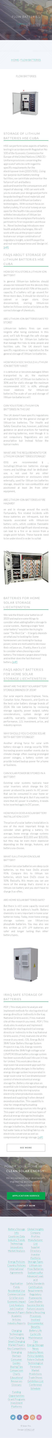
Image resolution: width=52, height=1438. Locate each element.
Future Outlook (35, 1359)
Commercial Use (17, 1294)
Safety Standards (35, 1283)
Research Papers (17, 1312)
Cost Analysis (16, 1305)
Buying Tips (16, 1366)
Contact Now (26, 1205)
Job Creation (17, 1308)
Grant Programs (16, 1399)
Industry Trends (16, 1239)
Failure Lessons (35, 1308)
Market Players (16, 1344)
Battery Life (35, 1330)
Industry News (35, 1352)
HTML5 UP (29, 1429)
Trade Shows (35, 1377)
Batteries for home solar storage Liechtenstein (22, 602)
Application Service (26, 1195)
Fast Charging (16, 1337)
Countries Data (16, 1236)
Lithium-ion (35, 1265)
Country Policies (16, 1265)
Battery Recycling (35, 1312)
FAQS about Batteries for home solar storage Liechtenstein (25, 674)
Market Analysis (16, 1250)
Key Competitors (16, 1348)
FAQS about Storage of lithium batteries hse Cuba (25, 259)
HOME (15, 59)
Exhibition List (35, 1381)
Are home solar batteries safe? (24, 899)
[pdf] (6, 247)
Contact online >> (26, 23)
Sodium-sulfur (35, 1272)
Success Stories (35, 1305)
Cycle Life (35, 1334)
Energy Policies (16, 1261)
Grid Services (16, 1297)
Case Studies (35, 1301)
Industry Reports (16, 1323)
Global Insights (35, 1229)
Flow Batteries (35, 1268)
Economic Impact (16, 1301)
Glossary (16, 1384)
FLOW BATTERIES (31, 59)
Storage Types (35, 1261)
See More (26, 1147)
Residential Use (16, 1290)
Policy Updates (35, 1355)
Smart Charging (16, 1341)
